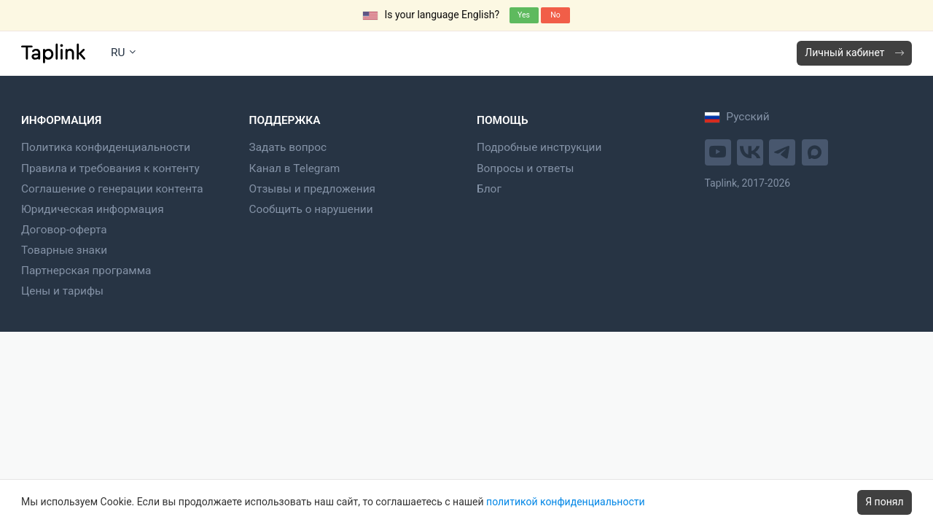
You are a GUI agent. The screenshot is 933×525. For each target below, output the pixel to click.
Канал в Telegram (294, 168)
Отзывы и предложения (312, 188)
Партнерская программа (86, 270)
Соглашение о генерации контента (112, 188)
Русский (737, 116)
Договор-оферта (64, 229)
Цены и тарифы (62, 291)
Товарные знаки (64, 250)
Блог (489, 188)
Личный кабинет (854, 52)
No (555, 15)
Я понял (884, 502)
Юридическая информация (92, 209)
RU (123, 52)
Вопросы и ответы (525, 168)
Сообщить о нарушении (311, 209)
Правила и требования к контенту (110, 168)
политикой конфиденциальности (565, 502)
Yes (524, 15)
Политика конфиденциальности (105, 147)
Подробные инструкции (539, 147)
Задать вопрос (288, 147)
